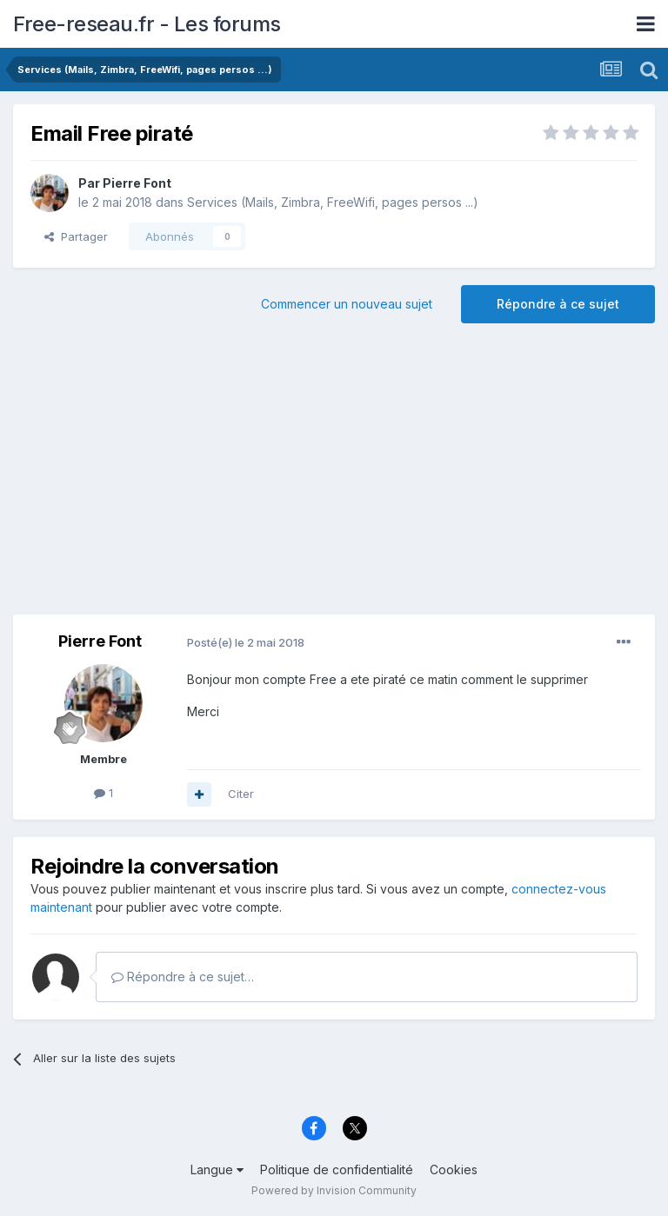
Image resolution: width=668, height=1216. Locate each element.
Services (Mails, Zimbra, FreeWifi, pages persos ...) (332, 202)
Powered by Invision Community (334, 1190)
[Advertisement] (334, 475)
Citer (241, 794)
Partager (76, 236)
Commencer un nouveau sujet (346, 303)
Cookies (454, 1169)
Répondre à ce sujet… (182, 976)
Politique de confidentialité (336, 1169)
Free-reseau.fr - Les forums (147, 24)
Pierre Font (137, 183)
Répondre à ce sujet (558, 303)
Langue (217, 1169)
